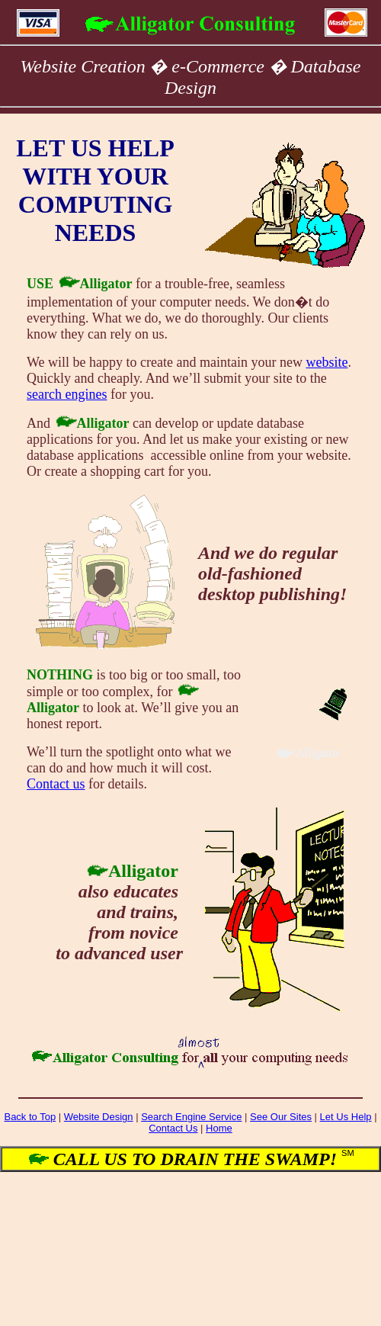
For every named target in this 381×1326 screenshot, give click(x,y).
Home (219, 1128)
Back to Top (30, 1116)
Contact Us (173, 1128)
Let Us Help (346, 1116)
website (326, 362)
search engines (67, 394)
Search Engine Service (191, 1116)
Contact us (56, 783)
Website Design (98, 1116)
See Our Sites (281, 1116)
